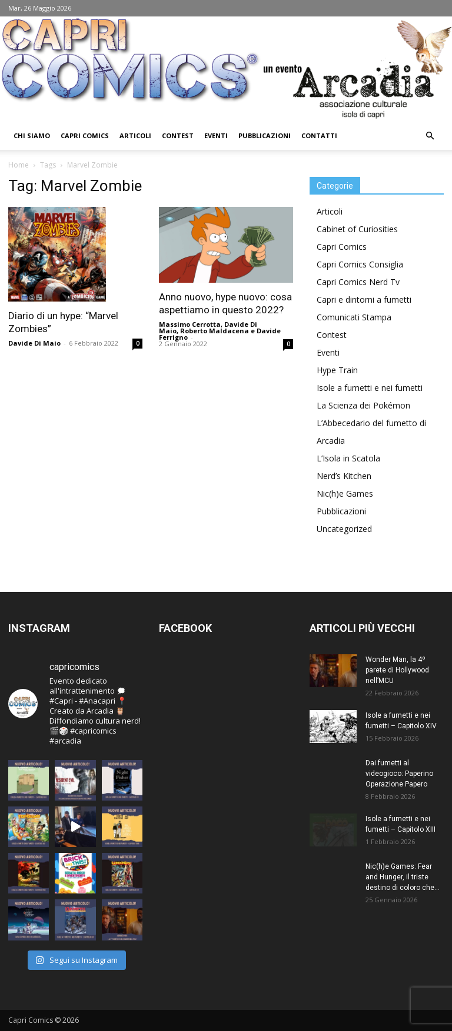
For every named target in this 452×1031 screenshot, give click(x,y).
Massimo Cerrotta (190, 324)
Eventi (216, 135)
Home (18, 165)
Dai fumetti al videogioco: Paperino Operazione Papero (399, 773)
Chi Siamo (32, 135)
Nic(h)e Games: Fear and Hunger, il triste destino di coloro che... (402, 877)
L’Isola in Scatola (348, 458)
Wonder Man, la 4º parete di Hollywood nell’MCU (397, 670)
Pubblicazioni (264, 135)
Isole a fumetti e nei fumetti (370, 387)
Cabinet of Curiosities (357, 229)
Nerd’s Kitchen (344, 475)
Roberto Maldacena (214, 330)
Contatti (319, 135)
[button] (430, 136)
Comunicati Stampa (354, 317)
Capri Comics (85, 135)
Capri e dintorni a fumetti (364, 299)
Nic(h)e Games (345, 493)
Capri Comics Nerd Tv (358, 281)
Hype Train (337, 370)
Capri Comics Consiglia (360, 264)
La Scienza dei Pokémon (363, 405)
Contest (178, 135)
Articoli (135, 135)
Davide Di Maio (34, 343)
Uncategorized (344, 528)
